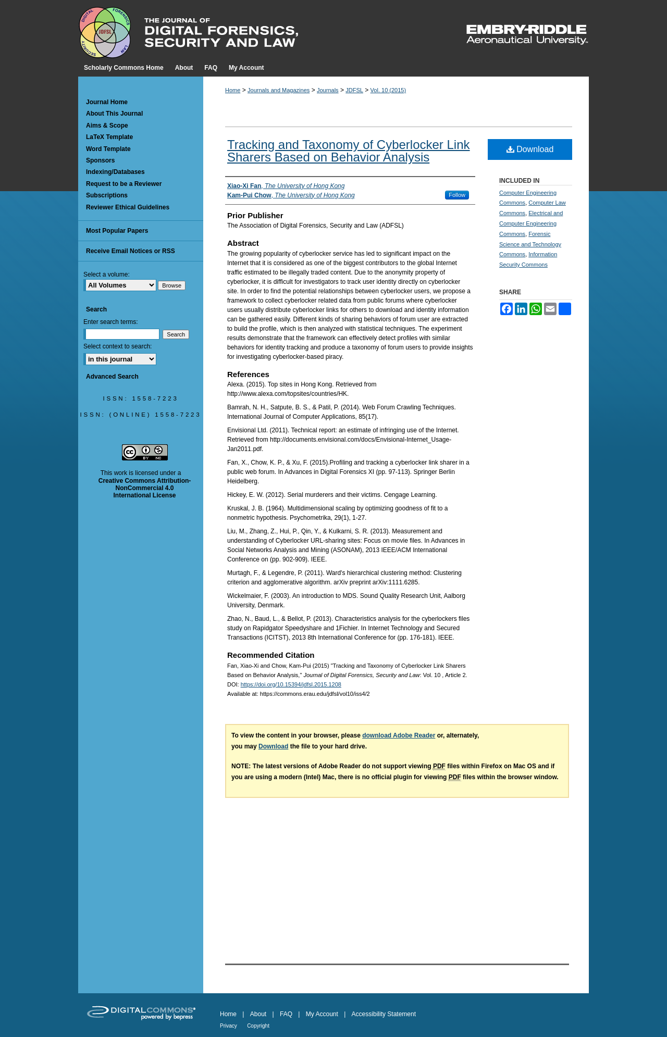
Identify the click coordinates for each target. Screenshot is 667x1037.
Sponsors (100, 160)
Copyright (258, 1026)
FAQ (286, 1014)
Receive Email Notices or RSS (130, 251)
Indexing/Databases (115, 172)
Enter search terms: (110, 322)
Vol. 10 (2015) (388, 90)
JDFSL (354, 90)
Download (530, 149)
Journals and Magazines (279, 90)
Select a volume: (106, 274)
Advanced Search (112, 376)
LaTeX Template (109, 137)
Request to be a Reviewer (124, 184)
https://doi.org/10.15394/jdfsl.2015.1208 (291, 684)
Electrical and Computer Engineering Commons (531, 223)
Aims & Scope (107, 125)
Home (232, 90)
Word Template (108, 149)
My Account (322, 1014)
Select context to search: (117, 346)
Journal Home (107, 102)
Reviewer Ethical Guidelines (127, 207)
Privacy (228, 1026)
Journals (328, 90)
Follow (457, 195)
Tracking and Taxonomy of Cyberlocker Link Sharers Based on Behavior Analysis (348, 151)
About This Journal (114, 113)
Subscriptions (107, 195)
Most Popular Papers (117, 230)
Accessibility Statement (384, 1014)
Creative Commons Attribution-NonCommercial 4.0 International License (144, 488)
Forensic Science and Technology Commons (530, 244)
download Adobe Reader (398, 735)
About (258, 1014)
